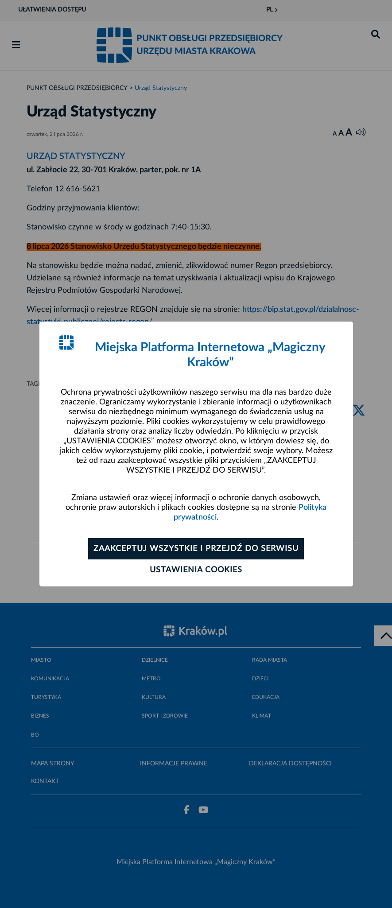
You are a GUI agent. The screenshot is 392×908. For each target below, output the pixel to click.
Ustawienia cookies (196, 570)
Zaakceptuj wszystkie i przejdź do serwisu (196, 549)
